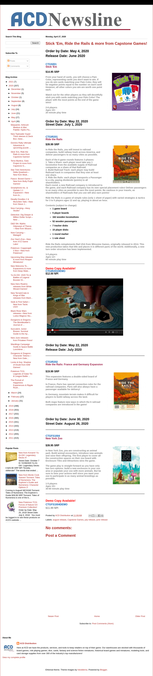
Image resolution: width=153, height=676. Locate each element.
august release (59, 520)
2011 (11, 438)
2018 (11, 410)
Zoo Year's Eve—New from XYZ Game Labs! (21, 241)
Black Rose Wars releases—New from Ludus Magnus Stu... (21, 313)
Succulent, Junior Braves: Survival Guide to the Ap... (20, 331)
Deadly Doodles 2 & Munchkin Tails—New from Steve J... (22, 201)
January (15, 401)
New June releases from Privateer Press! (21, 339)
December (16, 89)
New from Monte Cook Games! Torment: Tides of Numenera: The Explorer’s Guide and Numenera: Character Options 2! (29, 481)
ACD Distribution (28, 643)
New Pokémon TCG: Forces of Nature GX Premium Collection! (28, 504)
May (13, 117)
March (14, 393)
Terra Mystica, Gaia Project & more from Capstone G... (21, 163)
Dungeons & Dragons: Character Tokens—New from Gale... (21, 355)
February (15, 396)
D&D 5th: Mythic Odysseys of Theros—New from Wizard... (22, 226)
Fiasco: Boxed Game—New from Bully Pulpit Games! (22, 181)
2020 (11, 85)
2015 (11, 422)
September (16, 101)
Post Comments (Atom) (103, 623)
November (16, 93)
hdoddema (82, 670)
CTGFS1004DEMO (57, 504)
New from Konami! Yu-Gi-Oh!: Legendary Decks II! (29, 455)
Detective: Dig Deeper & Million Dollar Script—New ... (22, 217)
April (13, 121)
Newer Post (53, 616)
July (13, 109)
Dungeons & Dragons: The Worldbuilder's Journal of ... (21, 322)
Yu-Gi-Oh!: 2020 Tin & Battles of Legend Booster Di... (21, 277)
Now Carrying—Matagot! (18, 233)
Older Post (140, 616)
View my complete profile (13, 657)
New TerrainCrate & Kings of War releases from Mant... (21, 295)
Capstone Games (76, 520)
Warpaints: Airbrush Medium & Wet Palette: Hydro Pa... (21, 127)
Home (97, 616)
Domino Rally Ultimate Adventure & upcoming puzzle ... (21, 145)
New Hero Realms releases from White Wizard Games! (21, 286)
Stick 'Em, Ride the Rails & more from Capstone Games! (20, 154)
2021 (11, 81)
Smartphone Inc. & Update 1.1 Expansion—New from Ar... (20, 191)
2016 (11, 418)
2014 (11, 426)
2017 (11, 414)
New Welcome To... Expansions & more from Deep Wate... (21, 268)
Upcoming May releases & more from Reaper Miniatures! (22, 259)
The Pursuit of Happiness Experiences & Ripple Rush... (22, 384)
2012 (11, 434)
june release (102, 520)
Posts (11, 61)
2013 (11, 430)
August (14, 105)
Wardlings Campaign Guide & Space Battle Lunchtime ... (22, 346)
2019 (11, 406)
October (15, 97)
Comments (13, 66)
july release (90, 520)
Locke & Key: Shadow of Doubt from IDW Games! (21, 364)
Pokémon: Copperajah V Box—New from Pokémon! (21, 250)
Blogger (103, 670)
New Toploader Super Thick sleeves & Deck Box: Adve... (22, 136)
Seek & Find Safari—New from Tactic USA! (20, 304)
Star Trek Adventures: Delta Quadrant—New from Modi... (21, 172)
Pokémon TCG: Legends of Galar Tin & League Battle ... (21, 373)
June (13, 113)
